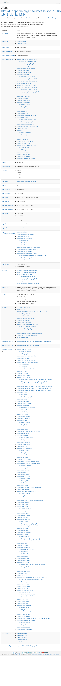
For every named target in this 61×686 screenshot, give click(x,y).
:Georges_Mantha (24, 465)
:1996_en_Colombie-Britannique (27, 362)
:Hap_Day (21, 472)
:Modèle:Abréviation (24, 242)
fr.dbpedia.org (52, 18)
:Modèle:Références (24, 238)
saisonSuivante (7, 209)
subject (4, 270)
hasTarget (6, 633)
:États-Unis (22, 43)
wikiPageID (6, 47)
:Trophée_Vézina (23, 147)
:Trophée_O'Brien (24, 143)
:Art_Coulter (22, 371)
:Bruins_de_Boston (24, 72)
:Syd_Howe (22, 128)
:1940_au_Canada (24, 351)
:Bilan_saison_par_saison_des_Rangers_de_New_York (34, 388)
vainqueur (6, 228)
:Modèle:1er (22, 232)
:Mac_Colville (22, 530)
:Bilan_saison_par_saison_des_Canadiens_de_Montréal (34, 384)
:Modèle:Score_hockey (25, 258)
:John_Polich (22, 504)
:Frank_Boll (22, 453)
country (5, 41)
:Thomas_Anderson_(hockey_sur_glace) (30, 579)
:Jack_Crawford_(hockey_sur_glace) (29, 487)
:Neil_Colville (22, 534)
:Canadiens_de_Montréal (26, 76)
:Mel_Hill (21, 625)
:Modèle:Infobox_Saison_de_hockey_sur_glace (32, 255)
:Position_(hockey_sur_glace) (27, 119)
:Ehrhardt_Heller (23, 100)
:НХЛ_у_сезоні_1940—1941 (27, 335)
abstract (5, 33)
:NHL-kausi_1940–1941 (25, 318)
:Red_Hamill (22, 554)
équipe (5, 264)
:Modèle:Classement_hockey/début (28, 247)
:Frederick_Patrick (24, 459)
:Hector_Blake (23, 480)
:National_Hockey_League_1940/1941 (29, 333)
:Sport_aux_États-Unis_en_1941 (28, 91)
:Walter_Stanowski (24, 152)
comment (5, 287)
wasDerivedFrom (7, 341)
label (4, 294)
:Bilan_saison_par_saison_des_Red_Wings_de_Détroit (34, 390)
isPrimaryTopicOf (7, 345)
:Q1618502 (21, 309)
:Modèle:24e (22, 240)
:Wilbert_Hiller (23, 607)
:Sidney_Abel (22, 569)
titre (4, 224)
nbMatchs (6, 189)
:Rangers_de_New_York (25, 122)
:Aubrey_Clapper (23, 66)
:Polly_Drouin (22, 545)
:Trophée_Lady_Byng (25, 141)
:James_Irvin (22, 111)
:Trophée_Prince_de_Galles (26, 145)
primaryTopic (7, 646)
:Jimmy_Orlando (23, 493)
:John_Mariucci (23, 502)
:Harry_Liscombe (23, 476)
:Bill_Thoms (22, 394)
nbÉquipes (6, 193)
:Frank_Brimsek (23, 107)
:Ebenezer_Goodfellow (25, 437)
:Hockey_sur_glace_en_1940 (27, 79)
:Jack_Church (22, 485)
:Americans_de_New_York (26, 64)
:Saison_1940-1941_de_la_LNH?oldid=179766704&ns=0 (34, 341)
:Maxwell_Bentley (23, 622)
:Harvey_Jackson (23, 478)
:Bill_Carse (22, 392)
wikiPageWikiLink (7, 59)
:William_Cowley (23, 154)
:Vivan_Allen (22, 599)
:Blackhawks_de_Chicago (26, 68)
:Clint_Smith (22, 414)
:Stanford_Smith (23, 571)
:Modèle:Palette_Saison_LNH (27, 260)
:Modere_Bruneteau (24, 629)
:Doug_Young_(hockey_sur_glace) (28, 431)
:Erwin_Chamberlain (24, 448)
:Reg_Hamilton (23, 558)
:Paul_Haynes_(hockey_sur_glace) (28, 539)
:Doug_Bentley (23, 429)
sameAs (5, 307)
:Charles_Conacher (24, 409)
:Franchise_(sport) (24, 102)
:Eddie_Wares (23, 440)
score (5, 213)
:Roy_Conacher (23, 562)
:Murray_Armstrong (24, 532)
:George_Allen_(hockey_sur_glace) (28, 463)
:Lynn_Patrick (22, 117)
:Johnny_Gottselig (24, 508)
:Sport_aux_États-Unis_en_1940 (28, 89)
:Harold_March (23, 474)
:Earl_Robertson (23, 433)
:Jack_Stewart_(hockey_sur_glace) (28, 491)
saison (5, 201)
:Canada (21, 41)
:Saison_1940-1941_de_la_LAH (27, 126)
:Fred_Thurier (22, 457)
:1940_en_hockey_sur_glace (26, 59)
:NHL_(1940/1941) (24, 322)
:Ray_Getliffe (22, 551)
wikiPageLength (7, 51)
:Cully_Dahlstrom (23, 418)
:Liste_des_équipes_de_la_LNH (27, 526)
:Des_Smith (22, 425)
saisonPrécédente (8, 205)
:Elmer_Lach (22, 446)
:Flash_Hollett (22, 450)
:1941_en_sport (23, 358)
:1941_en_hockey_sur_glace (26, 61)
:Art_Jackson (22, 373)
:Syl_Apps (21, 130)
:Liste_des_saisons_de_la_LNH (27, 524)
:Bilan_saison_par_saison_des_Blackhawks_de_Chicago (34, 379)
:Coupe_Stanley (23, 94)
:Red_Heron (22, 556)
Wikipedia (18, 654)
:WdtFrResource (22, 642)
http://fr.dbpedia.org (31, 18)
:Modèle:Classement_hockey (27, 245)
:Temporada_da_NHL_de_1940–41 (28, 324)
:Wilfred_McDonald (24, 612)
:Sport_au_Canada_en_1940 (27, 85)
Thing (12, 18)
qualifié (5, 197)
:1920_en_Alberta (24, 349)
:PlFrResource (22, 639)
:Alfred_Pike (22, 366)
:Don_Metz (22, 427)
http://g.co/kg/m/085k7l (23, 337)
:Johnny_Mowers (23, 511)
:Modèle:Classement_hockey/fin (27, 249)
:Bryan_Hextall (23, 74)
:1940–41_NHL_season (24, 307)
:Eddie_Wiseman (23, 442)
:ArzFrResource (22, 637)
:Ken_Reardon (23, 517)
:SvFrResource (22, 633)
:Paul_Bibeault (23, 536)
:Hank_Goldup (23, 470)
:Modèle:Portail (23, 236)
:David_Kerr (22, 420)
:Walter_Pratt (22, 603)
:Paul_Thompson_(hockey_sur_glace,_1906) (31, 541)
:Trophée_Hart (23, 139)
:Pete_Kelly (22, 543)
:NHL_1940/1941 (24, 313)
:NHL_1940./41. (23, 320)
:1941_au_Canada (24, 354)
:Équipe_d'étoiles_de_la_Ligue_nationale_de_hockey (33, 618)
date (4, 170)
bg (4, 162)
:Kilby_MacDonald (24, 519)
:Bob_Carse (22, 399)
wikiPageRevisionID (8, 55)
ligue (5, 181)
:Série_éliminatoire (24, 132)
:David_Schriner (23, 96)
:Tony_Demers (23, 584)
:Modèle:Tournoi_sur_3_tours (27, 253)
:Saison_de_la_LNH (24, 83)
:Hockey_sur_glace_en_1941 (27, 81)
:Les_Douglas (22, 521)
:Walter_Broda (23, 150)
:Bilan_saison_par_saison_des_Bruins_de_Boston (32, 382)
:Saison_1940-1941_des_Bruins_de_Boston (31, 564)
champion (6, 166)
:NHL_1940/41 (23, 316)
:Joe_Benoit (22, 496)
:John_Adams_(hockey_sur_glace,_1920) (30, 500)
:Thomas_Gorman (24, 135)
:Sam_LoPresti (23, 567)
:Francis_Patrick (23, 104)
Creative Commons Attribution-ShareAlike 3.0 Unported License (45, 654)
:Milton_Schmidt (23, 627)
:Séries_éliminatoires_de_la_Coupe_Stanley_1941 (32, 577)
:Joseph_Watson (23, 515)
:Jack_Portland (23, 489)
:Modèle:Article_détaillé (25, 234)
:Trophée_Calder (23, 137)
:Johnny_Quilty (23, 113)
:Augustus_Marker (24, 377)
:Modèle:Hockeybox (24, 251)
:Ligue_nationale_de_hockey (26, 115)
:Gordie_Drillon (23, 109)
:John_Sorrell (22, 506)
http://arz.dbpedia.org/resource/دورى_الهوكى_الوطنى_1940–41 (33, 311)
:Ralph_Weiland (23, 547)
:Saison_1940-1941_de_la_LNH (28, 345)
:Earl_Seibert (22, 98)
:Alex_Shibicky (23, 364)
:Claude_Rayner (23, 412)
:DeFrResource (22, 635)
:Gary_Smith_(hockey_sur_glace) (28, 461)
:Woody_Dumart (23, 156)
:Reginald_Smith (23, 560)
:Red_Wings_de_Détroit (25, 124)
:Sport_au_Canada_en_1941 (27, 87)
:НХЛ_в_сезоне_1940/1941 (26, 326)
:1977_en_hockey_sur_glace (26, 360)
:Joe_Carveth (22, 498)
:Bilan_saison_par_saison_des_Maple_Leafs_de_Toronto (34, 386)
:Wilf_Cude (22, 610)
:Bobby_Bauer (23, 70)
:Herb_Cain (22, 483)
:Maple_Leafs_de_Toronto (26, 158)
